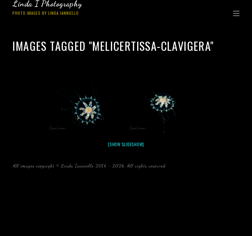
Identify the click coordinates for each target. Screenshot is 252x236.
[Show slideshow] (126, 144)
